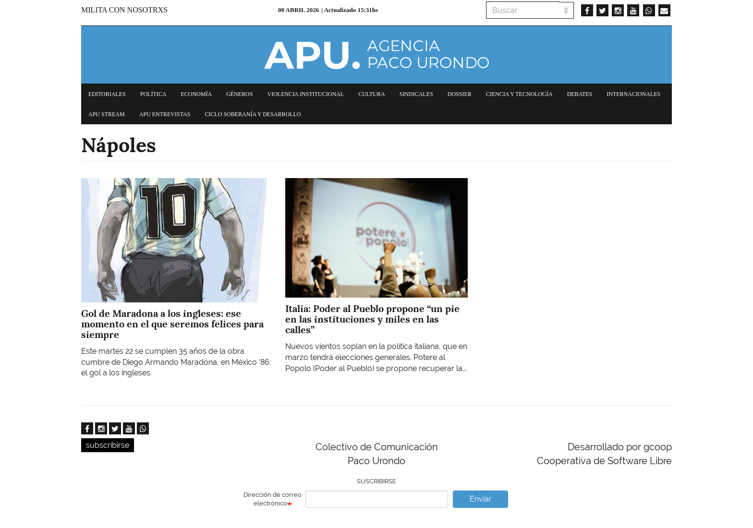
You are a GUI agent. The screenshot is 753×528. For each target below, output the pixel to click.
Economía (196, 94)
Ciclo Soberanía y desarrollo (253, 114)
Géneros (239, 94)
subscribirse (107, 445)
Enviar (481, 499)
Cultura (371, 94)
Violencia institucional (305, 94)
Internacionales (633, 94)
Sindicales (416, 94)
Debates (580, 94)
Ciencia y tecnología (519, 94)
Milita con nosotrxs (124, 10)
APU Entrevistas (165, 114)
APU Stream (106, 114)
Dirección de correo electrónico (272, 499)
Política (153, 94)
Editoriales (107, 94)
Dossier (460, 94)
